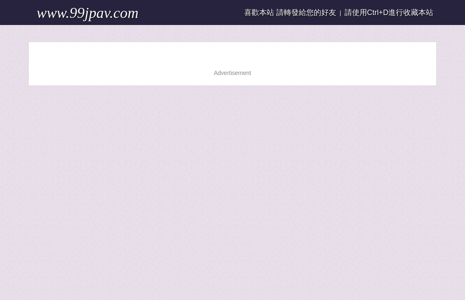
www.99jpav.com (63, 10)
